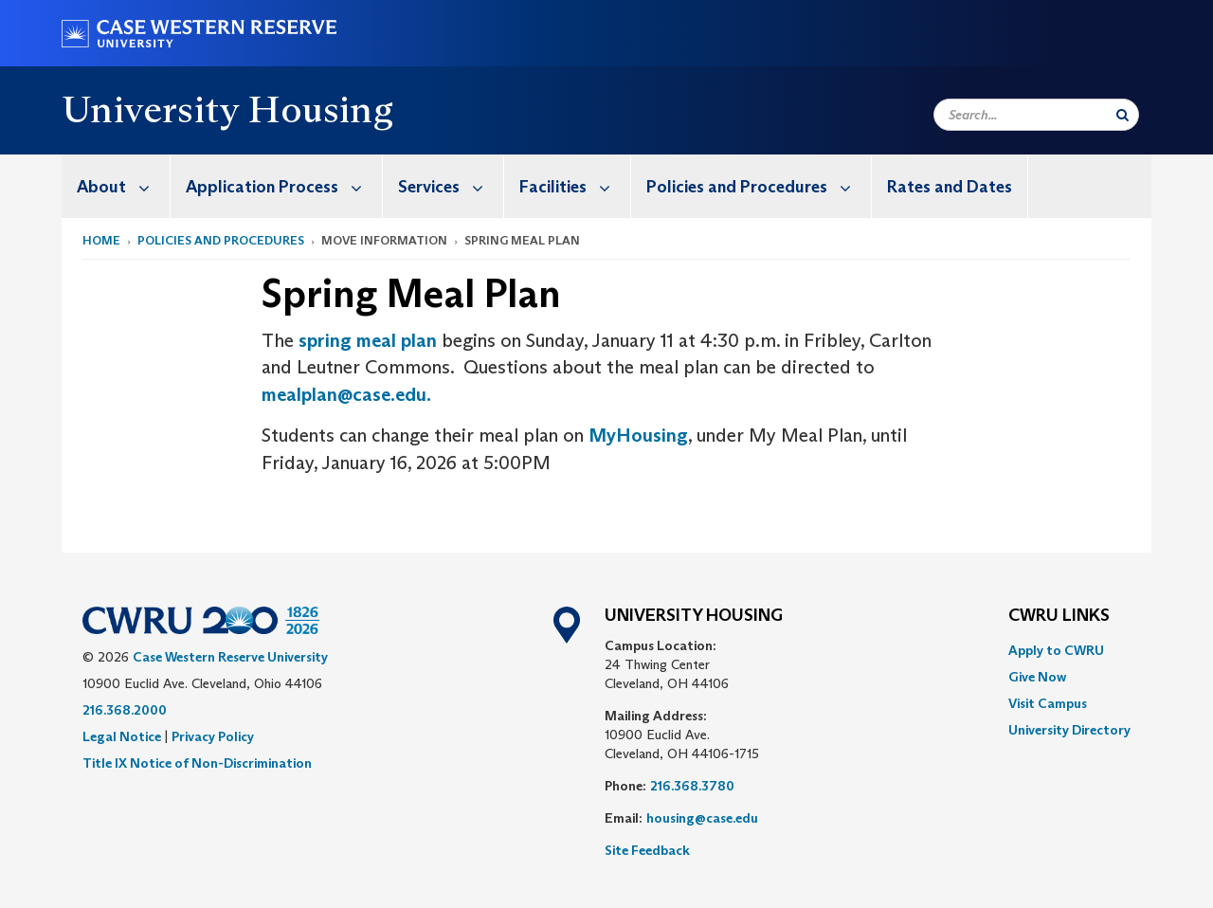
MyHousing (638, 435)
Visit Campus (1047, 703)
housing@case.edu (702, 817)
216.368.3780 (692, 785)
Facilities (574, 186)
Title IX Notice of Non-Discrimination (197, 763)
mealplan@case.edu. (348, 394)
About (123, 186)
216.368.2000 (124, 709)
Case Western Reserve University (230, 656)
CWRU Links (1059, 616)
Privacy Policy (213, 736)
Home (101, 240)
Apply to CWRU (1056, 650)
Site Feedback (647, 850)
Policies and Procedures (758, 186)
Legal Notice (121, 736)
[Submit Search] (1122, 115)
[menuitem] (116, 186)
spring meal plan (368, 340)
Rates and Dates (949, 186)
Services (450, 186)
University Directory (1069, 729)
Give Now (1037, 676)
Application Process (284, 186)
